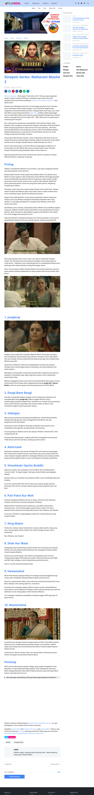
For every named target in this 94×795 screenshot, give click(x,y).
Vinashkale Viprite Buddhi (25, 465)
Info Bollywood (84, 25)
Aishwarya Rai (85, 44)
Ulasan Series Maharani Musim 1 (43, 100)
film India (21, 731)
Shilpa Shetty (88, 34)
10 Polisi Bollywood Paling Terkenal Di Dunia (81, 19)
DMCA (6, 737)
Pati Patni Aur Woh (21, 495)
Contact (60, 8)
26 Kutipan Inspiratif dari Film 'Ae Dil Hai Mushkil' (80, 47)
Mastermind (17, 605)
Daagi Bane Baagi (20, 393)
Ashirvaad (14, 447)
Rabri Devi (33, 113)
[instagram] (78, 3)
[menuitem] (27, 3)
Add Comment (14, 776)
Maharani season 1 (10, 96)
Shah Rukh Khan (80, 34)
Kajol (74, 34)
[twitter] (81, 3)
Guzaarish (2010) (78, 55)
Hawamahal (16, 571)
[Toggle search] (88, 3)
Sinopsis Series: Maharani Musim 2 (40, 723)
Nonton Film (52, 8)
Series (8, 742)
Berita (78, 25)
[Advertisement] (76, 85)
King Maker (15, 523)
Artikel (74, 16)
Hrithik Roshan (84, 53)
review (18, 729)
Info (39, 8)
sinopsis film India (30, 729)
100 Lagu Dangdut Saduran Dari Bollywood (80, 28)
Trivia (44, 8)
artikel (13, 729)
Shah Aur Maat (18, 543)
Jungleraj (14, 317)
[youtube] (84, 3)
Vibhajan (14, 413)
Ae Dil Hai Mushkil (77, 44)
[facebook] (75, 3)
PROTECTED (12, 737)
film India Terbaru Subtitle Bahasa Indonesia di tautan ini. (24, 733)
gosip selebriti (45, 729)
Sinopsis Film (18, 742)
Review (33, 8)
